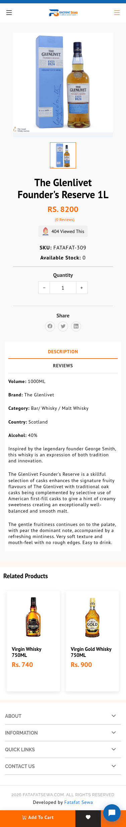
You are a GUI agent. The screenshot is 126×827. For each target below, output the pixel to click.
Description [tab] (63, 352)
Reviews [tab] (63, 366)
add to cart (38, 817)
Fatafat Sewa (78, 802)
